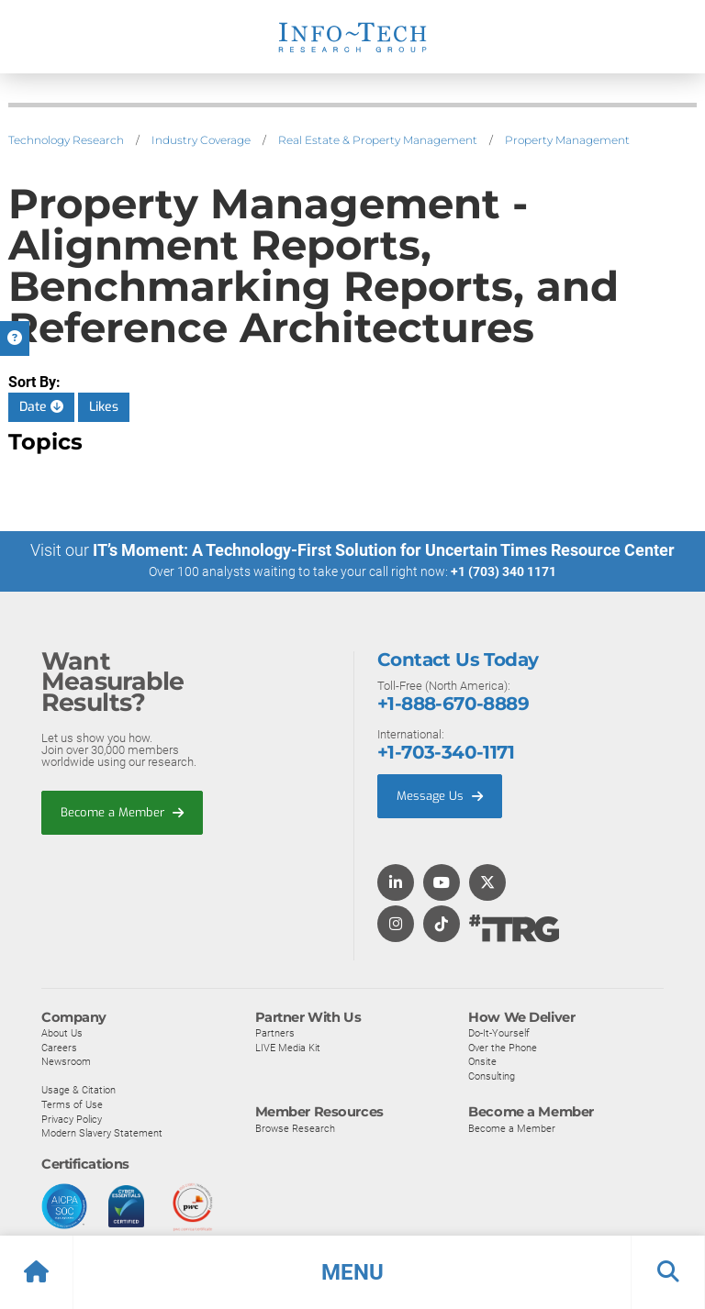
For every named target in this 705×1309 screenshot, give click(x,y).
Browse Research (295, 1127)
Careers (59, 1046)
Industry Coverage (201, 140)
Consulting (491, 1075)
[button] (352, 1272)
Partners (275, 1032)
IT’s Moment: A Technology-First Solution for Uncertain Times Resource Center (384, 550)
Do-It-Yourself (499, 1032)
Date (41, 407)
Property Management (567, 140)
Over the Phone (502, 1046)
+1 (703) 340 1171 (503, 571)
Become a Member (122, 811)
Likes (103, 407)
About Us (62, 1032)
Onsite (482, 1061)
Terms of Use (72, 1103)
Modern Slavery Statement (101, 1132)
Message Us (440, 795)
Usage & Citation (78, 1089)
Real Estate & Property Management (377, 140)
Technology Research (66, 140)
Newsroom (66, 1061)
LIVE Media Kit (287, 1046)
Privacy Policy (71, 1118)
